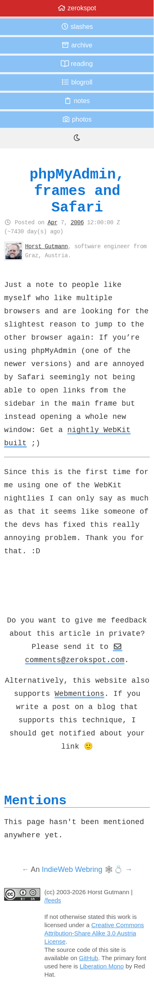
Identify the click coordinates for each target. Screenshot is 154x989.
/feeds (52, 900)
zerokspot (76, 8)
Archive (76, 45)
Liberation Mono (102, 966)
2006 (77, 222)
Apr (52, 222)
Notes (77, 100)
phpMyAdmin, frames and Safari (77, 190)
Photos (77, 119)
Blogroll (76, 82)
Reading (77, 63)
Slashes (77, 26)
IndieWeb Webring (72, 869)
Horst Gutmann (46, 246)
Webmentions (79, 693)
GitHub (88, 957)
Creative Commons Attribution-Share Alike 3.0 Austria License (94, 933)
